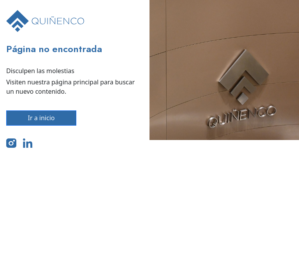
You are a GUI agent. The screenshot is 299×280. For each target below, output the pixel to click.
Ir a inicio (41, 118)
